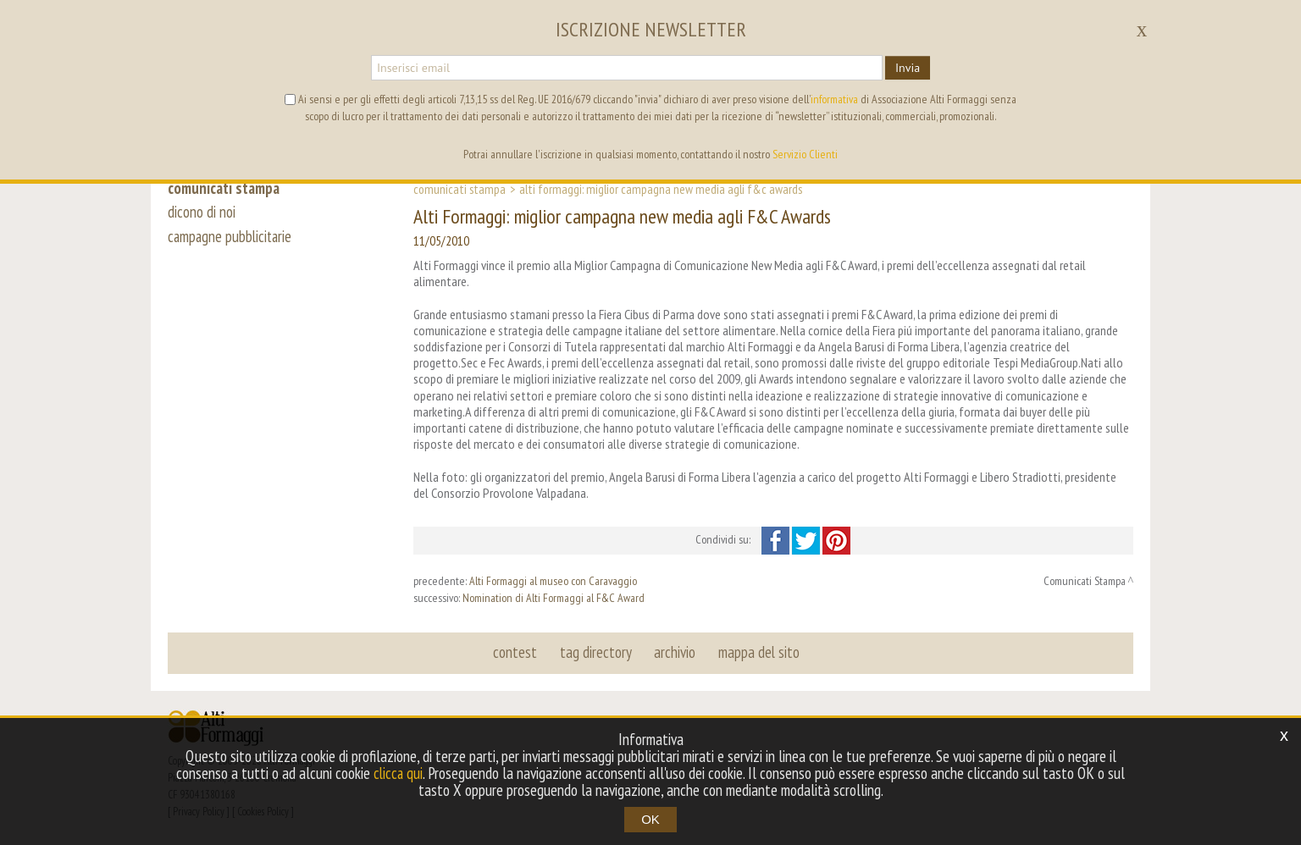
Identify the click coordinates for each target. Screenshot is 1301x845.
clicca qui (398, 773)
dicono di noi (201, 213)
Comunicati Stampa (459, 188)
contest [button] (516, 652)
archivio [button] (674, 652)
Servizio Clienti (805, 154)
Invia (907, 67)
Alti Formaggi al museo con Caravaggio (553, 580)
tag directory (596, 652)
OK (650, 819)
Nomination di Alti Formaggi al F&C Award (553, 597)
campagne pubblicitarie (232, 239)
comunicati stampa (226, 188)
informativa (834, 99)
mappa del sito (758, 652)
